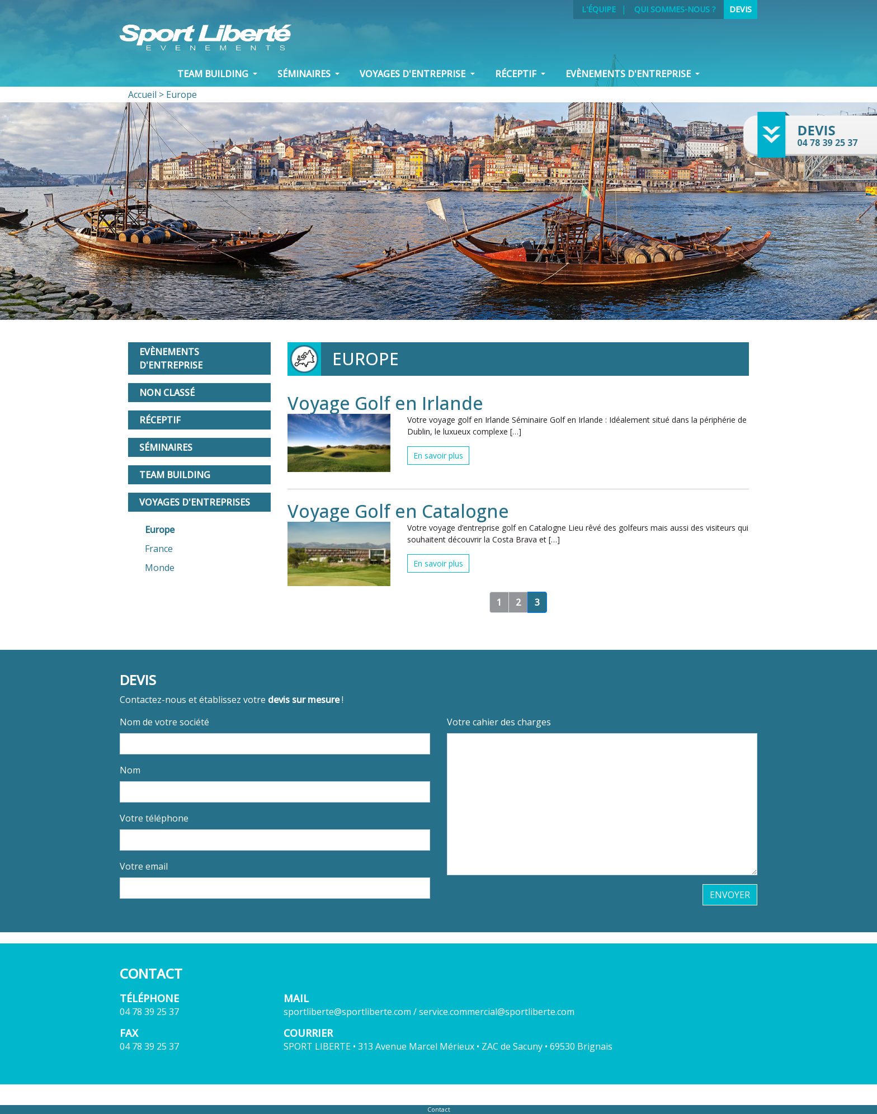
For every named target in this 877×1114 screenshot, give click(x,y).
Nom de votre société (164, 722)
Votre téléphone (154, 818)
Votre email (144, 866)
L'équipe (599, 9)
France (159, 548)
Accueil (142, 94)
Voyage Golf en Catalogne (398, 511)
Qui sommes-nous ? (675, 9)
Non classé (167, 392)
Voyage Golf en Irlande (385, 403)
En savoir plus (438, 455)
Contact (438, 1109)
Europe (160, 529)
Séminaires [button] (305, 74)
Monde (160, 567)
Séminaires (165, 447)
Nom (130, 770)
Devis (740, 9)
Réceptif (160, 420)
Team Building (174, 475)
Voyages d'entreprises (194, 502)
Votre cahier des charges (499, 722)
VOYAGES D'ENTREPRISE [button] (414, 74)
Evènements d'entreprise (170, 358)
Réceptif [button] (517, 74)
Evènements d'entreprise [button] (629, 74)
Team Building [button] (214, 74)
